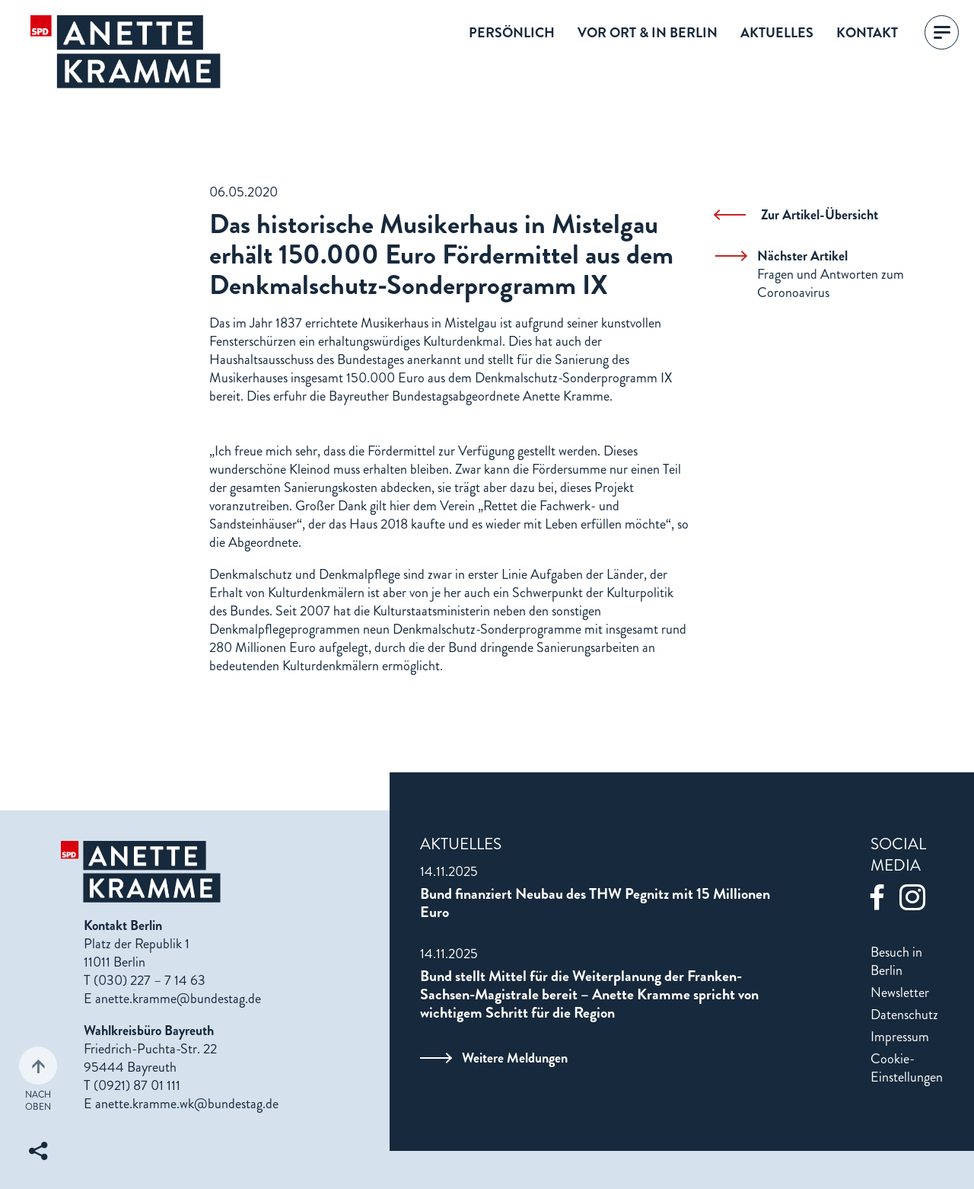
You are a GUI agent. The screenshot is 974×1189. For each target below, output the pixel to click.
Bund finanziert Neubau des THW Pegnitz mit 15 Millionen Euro (595, 903)
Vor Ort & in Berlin (648, 33)
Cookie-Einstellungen (907, 1068)
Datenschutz (904, 1014)
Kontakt (867, 33)
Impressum (900, 1037)
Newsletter (900, 992)
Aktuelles (776, 33)
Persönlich (512, 33)
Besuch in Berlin (896, 961)
